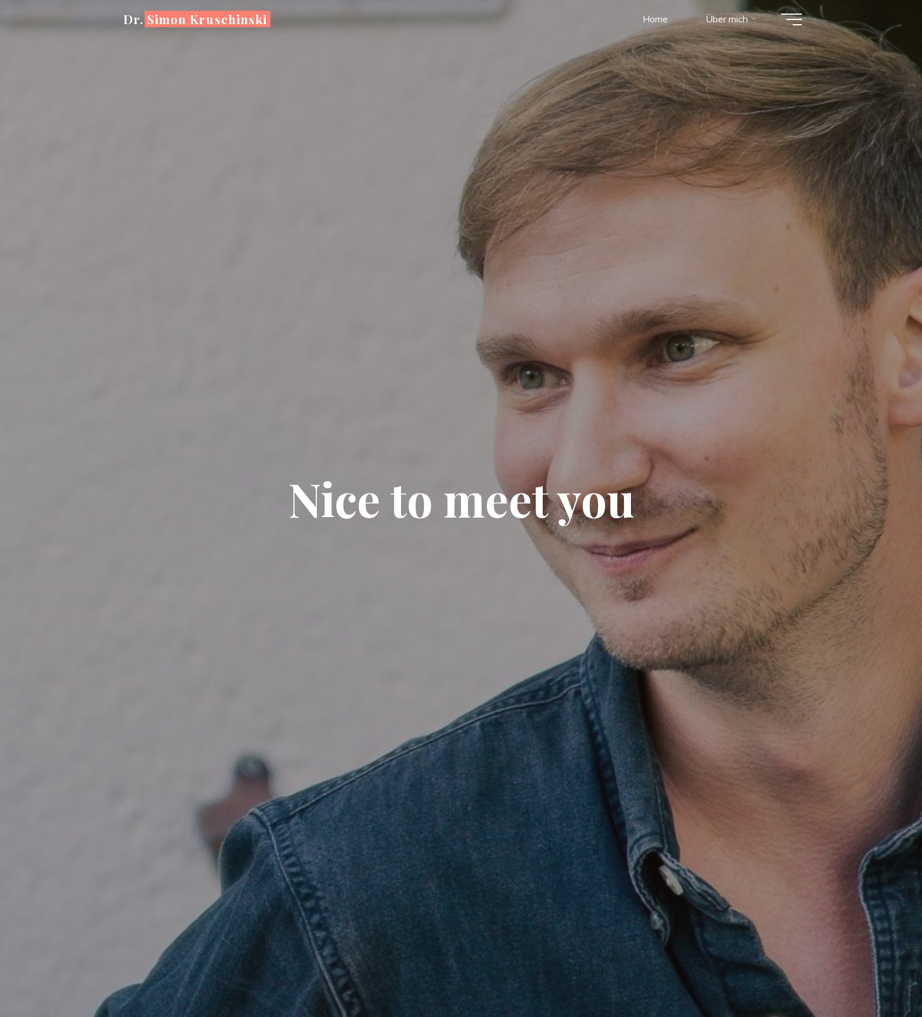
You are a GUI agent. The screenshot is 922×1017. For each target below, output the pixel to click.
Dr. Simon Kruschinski (195, 19)
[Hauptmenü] (791, 19)
